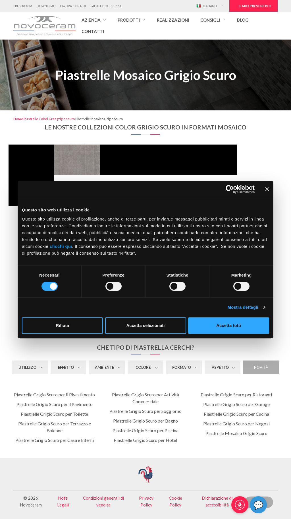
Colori (43, 119)
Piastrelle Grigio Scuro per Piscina (145, 430)
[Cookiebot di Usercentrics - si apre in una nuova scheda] (230, 189)
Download (46, 6)
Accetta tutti (228, 325)
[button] (94, 20)
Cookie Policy (175, 501)
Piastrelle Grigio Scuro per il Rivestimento (54, 394)
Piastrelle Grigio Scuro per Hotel (145, 440)
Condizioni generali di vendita (103, 501)
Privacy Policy (146, 501)
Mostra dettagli (242, 307)
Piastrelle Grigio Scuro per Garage (236, 404)
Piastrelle (31, 119)
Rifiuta (62, 325)
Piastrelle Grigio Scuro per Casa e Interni (54, 440)
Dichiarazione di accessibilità (217, 501)
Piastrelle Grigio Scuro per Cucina (236, 414)
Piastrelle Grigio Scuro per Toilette (54, 414)
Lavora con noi (73, 6)
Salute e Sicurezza (105, 6)
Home (18, 119)
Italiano (206, 6)
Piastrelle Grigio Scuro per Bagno (145, 420)
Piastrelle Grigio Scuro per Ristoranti (236, 394)
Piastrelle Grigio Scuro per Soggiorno (145, 411)
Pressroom (22, 6)
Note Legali (63, 501)
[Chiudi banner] (267, 189)
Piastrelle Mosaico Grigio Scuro (236, 433)
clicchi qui (61, 246)
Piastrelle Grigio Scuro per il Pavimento (54, 404)
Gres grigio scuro (62, 119)
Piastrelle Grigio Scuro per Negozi (236, 423)
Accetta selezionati (145, 325)
